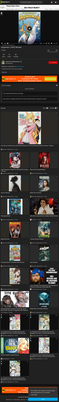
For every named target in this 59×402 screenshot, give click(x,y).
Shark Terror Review (35, 192)
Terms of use (9, 399)
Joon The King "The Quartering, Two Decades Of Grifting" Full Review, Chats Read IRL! (44, 286)
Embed (10, 55)
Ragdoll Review (5, 239)
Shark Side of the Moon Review (39, 308)
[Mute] (51, 43)
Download (17, 55)
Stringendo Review (6, 285)
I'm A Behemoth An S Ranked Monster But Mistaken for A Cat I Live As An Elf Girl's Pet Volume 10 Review (42, 333)
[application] (29, 28)
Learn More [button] (34, 394)
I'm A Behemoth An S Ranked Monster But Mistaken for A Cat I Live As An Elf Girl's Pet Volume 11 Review (13, 333)
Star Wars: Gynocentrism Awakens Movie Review (44, 216)
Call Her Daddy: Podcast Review (10, 355)
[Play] (2, 43)
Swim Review (34, 262)
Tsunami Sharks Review (36, 239)
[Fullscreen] (57, 43)
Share (4, 55)
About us (23, 399)
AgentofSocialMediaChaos (14, 61)
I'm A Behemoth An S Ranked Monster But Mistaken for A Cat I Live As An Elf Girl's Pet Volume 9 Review (42, 356)
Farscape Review (5, 216)
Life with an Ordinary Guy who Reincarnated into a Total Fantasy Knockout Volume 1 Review (27, 145)
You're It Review (5, 192)
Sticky (44, 108)
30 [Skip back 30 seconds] (46, 43)
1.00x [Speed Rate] (44, 43)
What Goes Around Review (37, 169)
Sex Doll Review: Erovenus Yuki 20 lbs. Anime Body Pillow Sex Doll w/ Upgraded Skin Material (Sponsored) (14, 310)
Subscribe (53, 62)
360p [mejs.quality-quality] (54, 43)
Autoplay (52, 108)
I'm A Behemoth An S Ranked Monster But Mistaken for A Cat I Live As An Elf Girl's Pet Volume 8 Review (13, 379)
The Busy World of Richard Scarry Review (12, 262)
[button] (52, 2)
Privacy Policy (16, 399)
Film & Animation (20, 66)
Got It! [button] (43, 399)
